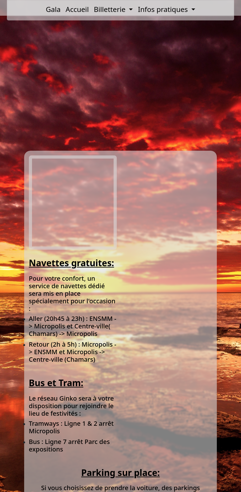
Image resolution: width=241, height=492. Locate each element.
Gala (53, 9)
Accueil (77, 9)
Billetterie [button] (110, 9)
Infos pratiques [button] (164, 9)
